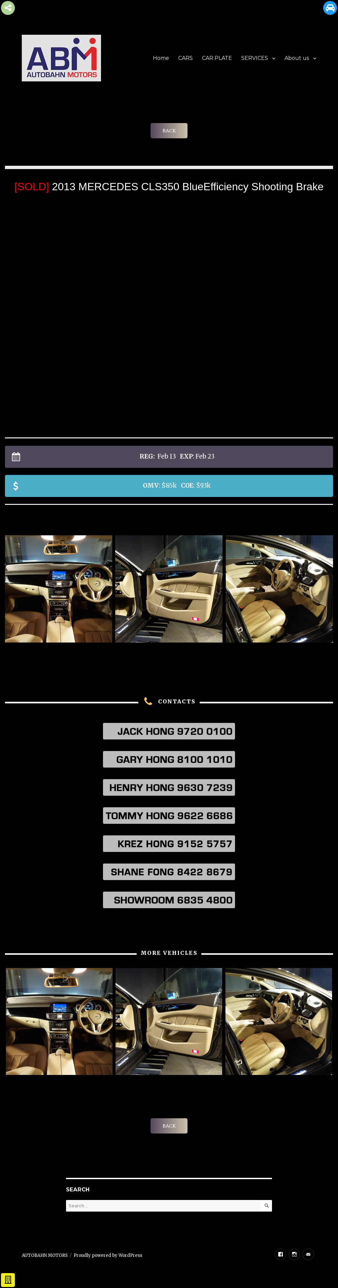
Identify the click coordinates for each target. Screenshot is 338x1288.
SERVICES (254, 58)
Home (161, 58)
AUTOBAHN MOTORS (45, 1255)
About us (297, 58)
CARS (185, 58)
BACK (169, 131)
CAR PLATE (217, 58)
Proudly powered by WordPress (108, 1255)
